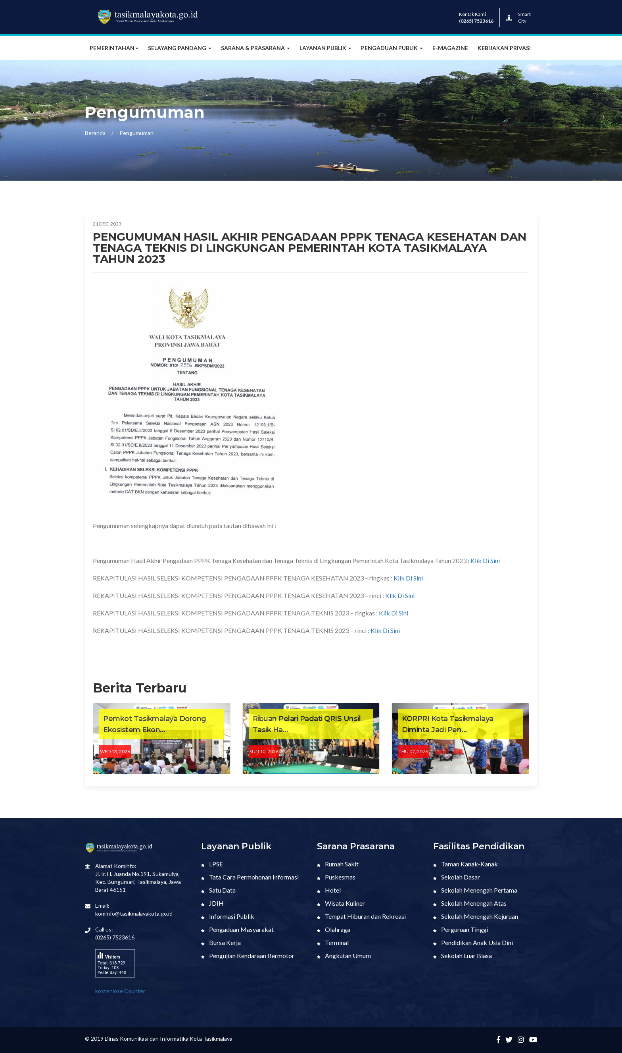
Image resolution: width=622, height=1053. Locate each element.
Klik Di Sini (484, 560)
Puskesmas (336, 877)
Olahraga (333, 929)
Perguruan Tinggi (460, 929)
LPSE (212, 864)
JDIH (212, 903)
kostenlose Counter (120, 990)
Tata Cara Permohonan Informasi (250, 877)
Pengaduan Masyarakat (237, 929)
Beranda (95, 132)
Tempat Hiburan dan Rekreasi (361, 916)
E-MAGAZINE (450, 47)
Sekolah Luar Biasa (462, 955)
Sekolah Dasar (456, 877)
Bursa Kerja (221, 942)
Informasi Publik (227, 916)
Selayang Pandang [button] (179, 47)
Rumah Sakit (338, 864)
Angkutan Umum (344, 955)
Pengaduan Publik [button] (392, 47)
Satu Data (218, 890)
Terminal (333, 942)
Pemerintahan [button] (114, 47)
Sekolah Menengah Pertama (475, 890)
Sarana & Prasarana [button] (255, 47)
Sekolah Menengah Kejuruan (475, 916)
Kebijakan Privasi (504, 47)
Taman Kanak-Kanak (465, 864)
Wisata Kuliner (341, 903)
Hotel (329, 890)
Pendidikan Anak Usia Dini (473, 942)
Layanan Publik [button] (325, 47)
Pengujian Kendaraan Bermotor (247, 955)
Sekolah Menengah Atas (470, 903)
